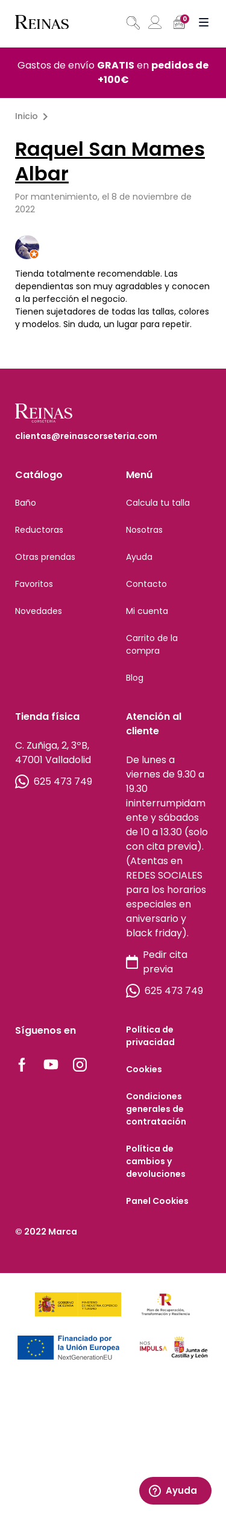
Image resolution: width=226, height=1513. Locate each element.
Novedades (38, 611)
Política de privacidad (150, 1035)
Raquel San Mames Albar (110, 161)
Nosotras (144, 530)
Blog (134, 678)
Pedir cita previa (156, 962)
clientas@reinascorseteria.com (86, 436)
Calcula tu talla (158, 503)
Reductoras (39, 530)
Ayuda (139, 557)
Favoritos (34, 584)
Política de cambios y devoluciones (156, 1161)
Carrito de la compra (152, 644)
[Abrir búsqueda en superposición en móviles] (132, 23)
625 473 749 (53, 782)
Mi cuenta (147, 611)
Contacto (146, 584)
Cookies (144, 1069)
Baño (25, 503)
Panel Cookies (157, 1201)
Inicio (26, 116)
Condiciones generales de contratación (156, 1109)
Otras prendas (45, 557)
